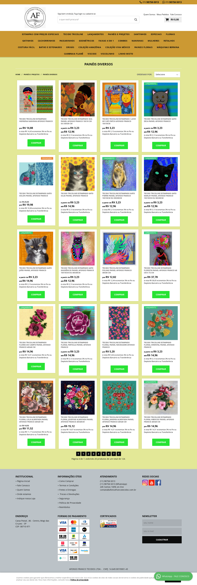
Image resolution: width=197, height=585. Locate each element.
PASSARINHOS (67, 40)
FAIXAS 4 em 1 (106, 40)
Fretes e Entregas (67, 489)
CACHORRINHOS (46, 40)
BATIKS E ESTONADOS (50, 47)
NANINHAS (137, 40)
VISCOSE (92, 53)
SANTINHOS (140, 34)
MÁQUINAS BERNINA (168, 47)
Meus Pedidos (163, 14)
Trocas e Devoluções (69, 494)
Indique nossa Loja (26, 498)
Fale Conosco (176, 14)
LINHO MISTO (126, 53)
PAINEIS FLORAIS (143, 47)
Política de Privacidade (70, 502)
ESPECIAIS (156, 34)
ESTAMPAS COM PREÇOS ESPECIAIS (40, 34)
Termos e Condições (69, 485)
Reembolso (64, 507)
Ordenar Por (144, 74)
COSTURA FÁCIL (26, 47)
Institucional (24, 476)
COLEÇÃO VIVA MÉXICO (117, 47)
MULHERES (153, 40)
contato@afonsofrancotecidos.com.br (118, 489)
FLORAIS (170, 34)
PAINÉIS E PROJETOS (119, 34)
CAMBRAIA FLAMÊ (73, 53)
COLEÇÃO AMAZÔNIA (89, 47)
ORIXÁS (70, 47)
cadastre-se (91, 13)
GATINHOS (28, 40)
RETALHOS (169, 40)
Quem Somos (149, 14)
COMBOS (122, 40)
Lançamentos (95, 34)
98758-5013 (151, 2)
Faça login (78, 13)
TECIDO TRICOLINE (73, 34)
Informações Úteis (70, 476)
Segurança (64, 498)
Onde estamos (24, 494)
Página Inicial (23, 481)
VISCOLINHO (107, 53)
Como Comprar (66, 481)
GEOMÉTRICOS (86, 40)
